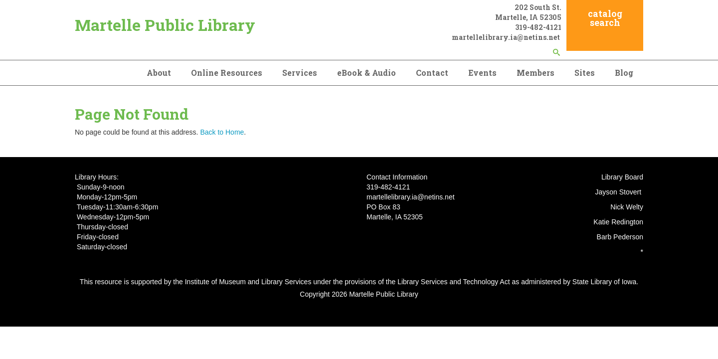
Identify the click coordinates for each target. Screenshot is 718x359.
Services (299, 72)
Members (535, 72)
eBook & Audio (366, 72)
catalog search (605, 17)
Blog (624, 72)
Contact (432, 72)
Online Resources (226, 72)
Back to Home (222, 132)
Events (482, 72)
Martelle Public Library (165, 24)
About (159, 72)
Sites (584, 72)
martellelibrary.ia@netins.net (506, 37)
